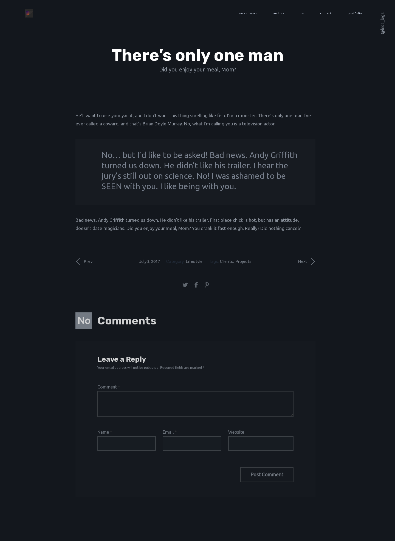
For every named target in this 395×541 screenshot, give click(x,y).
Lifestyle (194, 261)
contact (325, 13)
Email (170, 432)
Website (236, 432)
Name (104, 432)
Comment (108, 386)
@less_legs (382, 23)
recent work (248, 13)
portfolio (355, 13)
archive (278, 13)
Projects (243, 261)
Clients (226, 261)
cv (302, 13)
